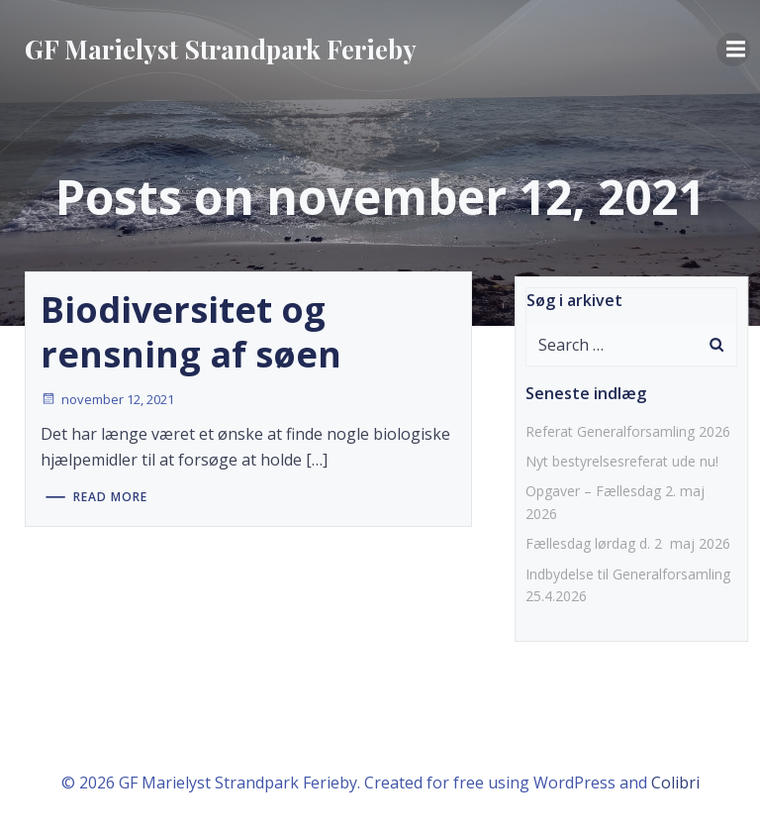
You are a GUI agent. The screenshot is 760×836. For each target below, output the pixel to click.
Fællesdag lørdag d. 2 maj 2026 (627, 543)
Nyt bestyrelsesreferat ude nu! (621, 461)
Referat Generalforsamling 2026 (627, 431)
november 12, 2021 (107, 399)
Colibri (675, 782)
